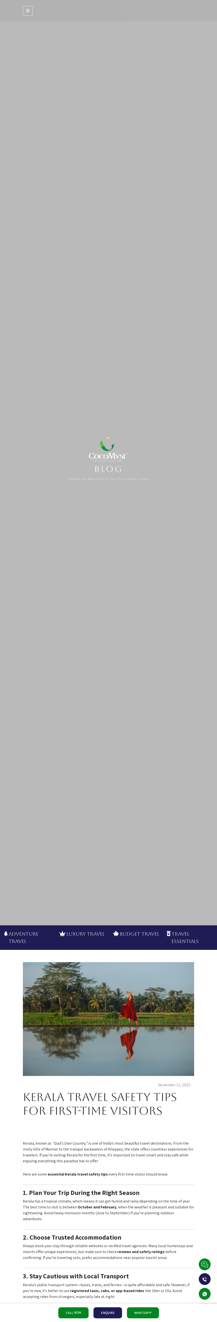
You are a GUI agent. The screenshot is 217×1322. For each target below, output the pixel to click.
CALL (73, 1312)
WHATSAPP (143, 1312)
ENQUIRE (108, 1312)
